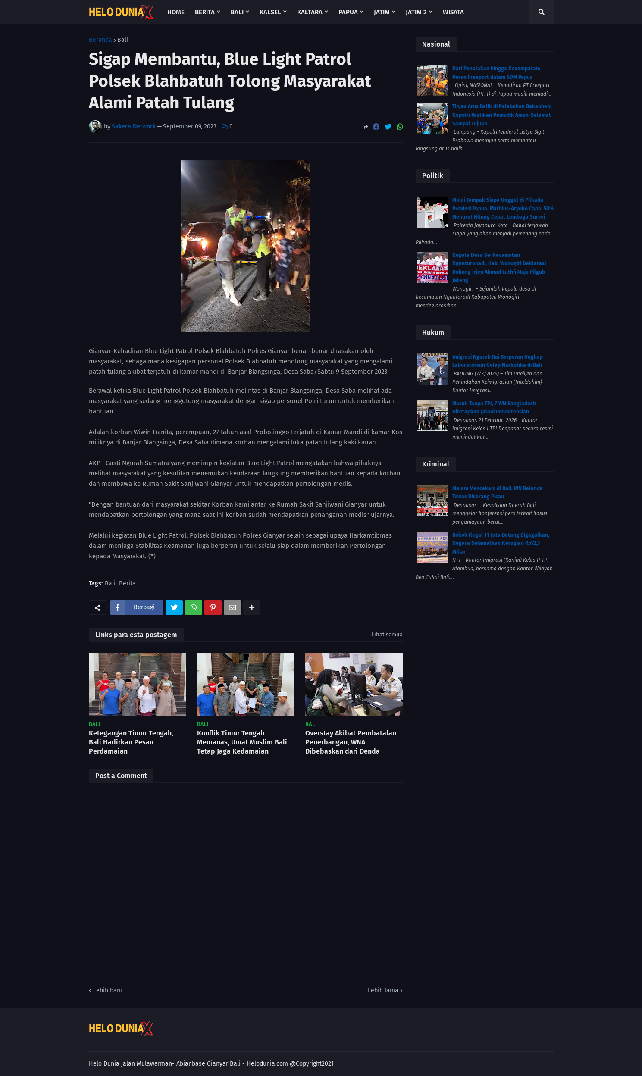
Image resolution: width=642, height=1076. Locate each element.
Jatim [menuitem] (382, 12)
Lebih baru (107, 990)
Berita (127, 584)
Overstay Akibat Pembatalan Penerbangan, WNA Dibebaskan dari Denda (350, 742)
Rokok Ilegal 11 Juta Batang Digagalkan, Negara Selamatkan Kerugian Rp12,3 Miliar (500, 543)
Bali (122, 40)
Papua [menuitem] (348, 12)
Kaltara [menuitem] (310, 12)
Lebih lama (383, 990)
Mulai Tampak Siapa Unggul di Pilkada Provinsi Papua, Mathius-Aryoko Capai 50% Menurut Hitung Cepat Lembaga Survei (503, 208)
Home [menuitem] (176, 12)
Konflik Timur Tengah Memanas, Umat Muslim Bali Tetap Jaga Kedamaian (242, 742)
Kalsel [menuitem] (270, 12)
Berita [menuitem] (205, 12)
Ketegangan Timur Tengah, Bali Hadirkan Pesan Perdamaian (131, 742)
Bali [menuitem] (237, 12)
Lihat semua (387, 634)
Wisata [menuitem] (453, 12)
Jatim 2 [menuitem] (416, 12)
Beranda (100, 40)
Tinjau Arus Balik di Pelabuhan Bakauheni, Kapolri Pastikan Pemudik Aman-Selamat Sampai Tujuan (502, 114)
